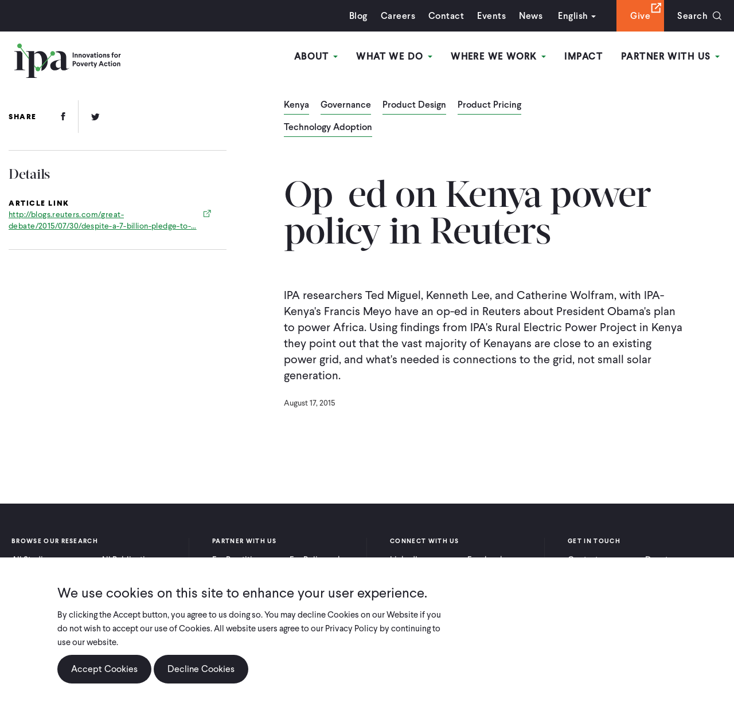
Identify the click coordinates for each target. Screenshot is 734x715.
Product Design (414, 105)
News (530, 16)
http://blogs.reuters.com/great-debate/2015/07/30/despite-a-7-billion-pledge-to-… (103, 220)
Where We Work (498, 56)
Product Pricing (489, 105)
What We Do (394, 56)
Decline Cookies (201, 669)
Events (491, 16)
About (316, 56)
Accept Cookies (104, 669)
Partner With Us (670, 56)
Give (640, 16)
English (573, 16)
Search (692, 16)
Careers (398, 16)
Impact (583, 56)
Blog (358, 16)
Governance (346, 105)
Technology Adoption (328, 128)
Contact (446, 16)
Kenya (296, 105)
